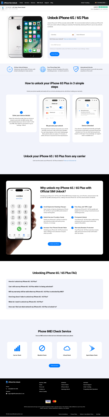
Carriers (27, 2)
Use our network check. (70, 39)
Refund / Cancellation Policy (86, 414)
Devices (33, 2)
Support (47, 2)
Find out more (54, 366)
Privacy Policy (74, 414)
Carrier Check (64, 385)
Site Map (98, 414)
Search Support (87, 385)
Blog (52, 2)
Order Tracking (85, 2)
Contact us (42, 389)
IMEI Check (40, 2)
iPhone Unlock (65, 387)
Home (21, 2)
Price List (41, 387)
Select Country (43, 391)
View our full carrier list (70, 161)
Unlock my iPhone (54, 244)
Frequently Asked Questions (90, 389)
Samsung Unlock (65, 389)
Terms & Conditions (63, 414)
